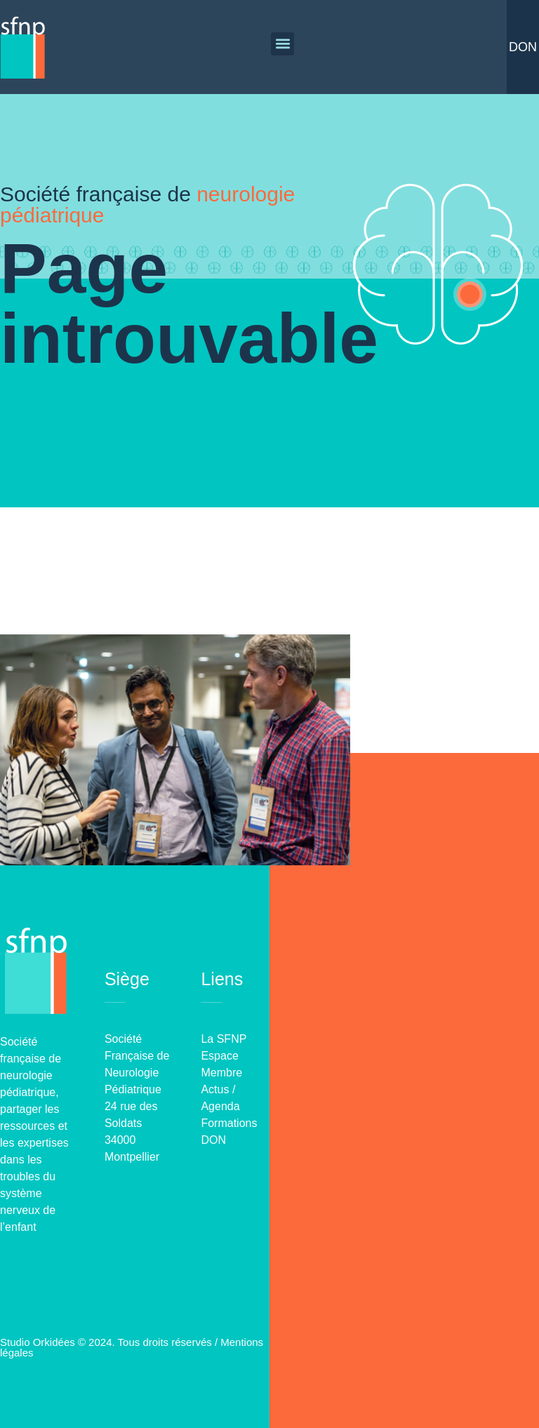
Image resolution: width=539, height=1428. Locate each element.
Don (523, 47)
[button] (282, 43)
